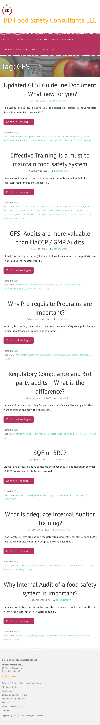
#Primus (28, 140)
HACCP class (22, 214)
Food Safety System (25, 635)
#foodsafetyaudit (73, 284)
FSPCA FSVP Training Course (14, 698)
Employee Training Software (20, 49)
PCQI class (72, 214)
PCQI (63, 214)
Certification (39, 140)
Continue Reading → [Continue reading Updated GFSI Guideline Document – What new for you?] (18, 122)
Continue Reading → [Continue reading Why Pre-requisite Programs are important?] (18, 340)
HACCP (73, 140)
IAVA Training (53, 214)
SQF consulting (16, 569)
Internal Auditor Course (70, 635)
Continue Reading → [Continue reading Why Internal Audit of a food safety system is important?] (18, 621)
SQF (80, 140)
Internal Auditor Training (81, 565)
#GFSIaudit (9, 140)
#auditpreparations (32, 136)
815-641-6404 (9, 676)
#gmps (19, 140)
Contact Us (47, 49)
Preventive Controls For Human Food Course (21, 683)
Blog (16, 132)
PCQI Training (85, 214)
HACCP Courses (8, 691)
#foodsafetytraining (72, 136)
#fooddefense (28, 206)
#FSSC (87, 136)
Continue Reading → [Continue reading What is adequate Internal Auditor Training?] (18, 551)
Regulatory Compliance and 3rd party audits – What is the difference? (49, 382)
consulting (51, 140)
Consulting (23, 39)
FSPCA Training (27, 210)
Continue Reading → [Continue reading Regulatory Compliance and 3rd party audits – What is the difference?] (18, 419)
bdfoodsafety (59, 100)
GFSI (60, 140)
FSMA (78, 434)
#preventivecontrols (68, 355)
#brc (45, 136)
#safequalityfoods (49, 495)
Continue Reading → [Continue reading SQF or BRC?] (18, 480)
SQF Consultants (17, 218)
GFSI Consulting (62, 210)
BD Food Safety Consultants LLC (50, 20)
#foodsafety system (61, 206)
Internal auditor (61, 565)
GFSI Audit (47, 210)
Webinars (67, 39)
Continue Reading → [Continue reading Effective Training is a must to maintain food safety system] (18, 192)
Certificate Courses (46, 39)
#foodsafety (55, 136)
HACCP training (38, 214)
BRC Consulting (11, 210)
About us (8, 39)
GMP (66, 140)
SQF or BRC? (49, 453)
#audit (18, 136)
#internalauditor (11, 288)
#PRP (82, 355)
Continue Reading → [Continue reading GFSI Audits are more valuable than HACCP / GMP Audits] (18, 270)
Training (87, 140)
